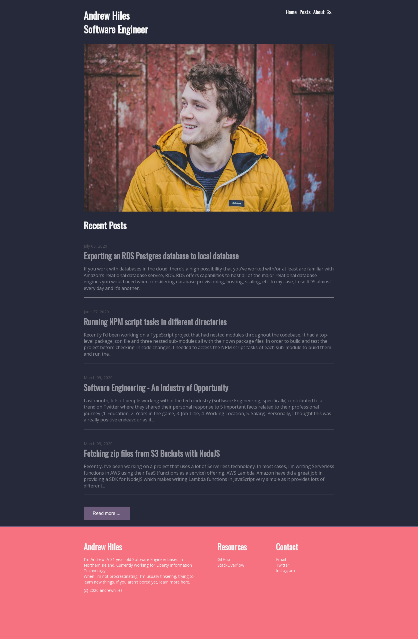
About (319, 12)
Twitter (282, 565)
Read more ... (107, 513)
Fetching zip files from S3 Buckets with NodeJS (152, 453)
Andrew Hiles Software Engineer (116, 22)
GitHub (223, 559)
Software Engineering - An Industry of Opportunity (156, 387)
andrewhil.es (111, 590)
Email (281, 559)
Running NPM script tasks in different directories (155, 322)
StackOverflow (230, 565)
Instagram (285, 570)
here (185, 582)
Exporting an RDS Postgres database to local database (161, 256)
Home (291, 12)
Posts (304, 12)
